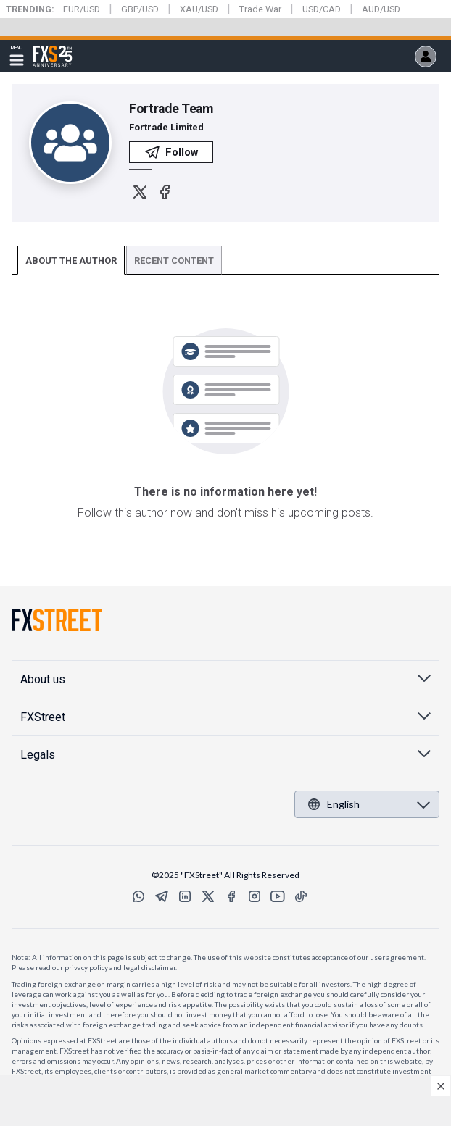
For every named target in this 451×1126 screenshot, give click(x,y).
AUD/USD (381, 9)
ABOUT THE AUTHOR (71, 260)
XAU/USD (199, 9)
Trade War (260, 9)
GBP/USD (140, 9)
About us (42, 679)
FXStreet (53, 47)
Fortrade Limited (166, 127)
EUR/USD (81, 9)
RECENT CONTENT (174, 260)
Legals (37, 755)
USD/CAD (321, 9)
